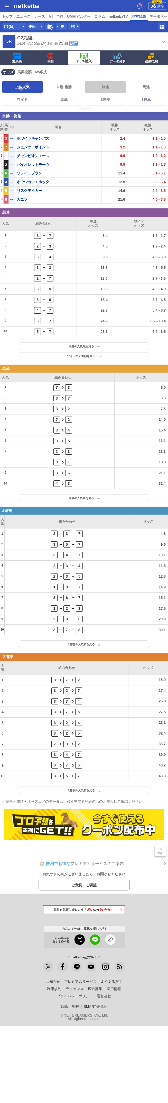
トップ (7, 16)
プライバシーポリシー (75, 1073)
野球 (75, 1084)
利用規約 (54, 1066)
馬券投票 (24, 85)
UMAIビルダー (79, 16)
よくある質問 (111, 1059)
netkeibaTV (118, 16)
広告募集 (95, 1066)
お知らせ (53, 1059)
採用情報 (114, 1066)
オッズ (8, 85)
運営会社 (104, 1073)
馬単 (64, 112)
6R (73, 39)
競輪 (157, 5)
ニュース (23, 16)
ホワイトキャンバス (33, 151)
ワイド (22, 112)
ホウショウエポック (33, 194)
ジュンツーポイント (33, 160)
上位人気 (22, 100)
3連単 (146, 112)
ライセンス (75, 1066)
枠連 (105, 100)
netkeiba (26, 6)
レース (39, 16)
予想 (59, 16)
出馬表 (17, 71)
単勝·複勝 (64, 100)
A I (51, 16)
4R (62, 39)
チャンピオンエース (33, 168)
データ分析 (117, 71)
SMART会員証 (95, 1084)
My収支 (41, 85)
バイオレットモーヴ (33, 177)
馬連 (146, 100)
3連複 (105, 112)
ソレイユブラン (29, 186)
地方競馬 (139, 16)
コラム (99, 16)
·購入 (84, 71)
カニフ (22, 212)
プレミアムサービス (80, 1059)
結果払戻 (151, 71)
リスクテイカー (29, 203)
